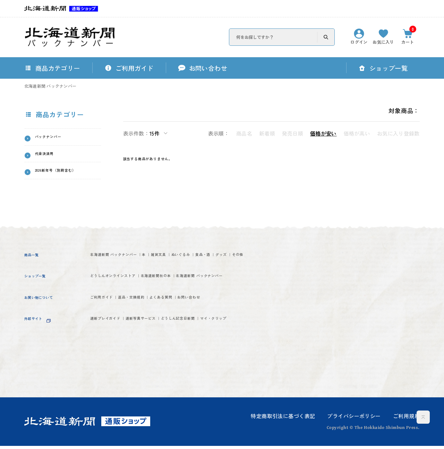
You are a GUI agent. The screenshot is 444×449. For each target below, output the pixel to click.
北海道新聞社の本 (201, 295)
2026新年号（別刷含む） (65, 181)
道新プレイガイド (116, 355)
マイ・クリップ (112, 368)
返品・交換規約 (159, 331)
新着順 (267, 133)
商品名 (244, 133)
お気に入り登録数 (398, 133)
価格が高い (357, 133)
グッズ (100, 272)
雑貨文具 (206, 259)
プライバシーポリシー (354, 419)
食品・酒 (281, 259)
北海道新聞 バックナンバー (50, 86)
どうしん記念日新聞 (239, 355)
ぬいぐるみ (244, 259)
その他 (128, 272)
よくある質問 (210, 331)
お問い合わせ (257, 331)
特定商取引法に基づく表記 (283, 419)
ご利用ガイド (109, 331)
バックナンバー (57, 138)
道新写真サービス (176, 355)
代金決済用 (51, 158)
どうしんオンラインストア (128, 295)
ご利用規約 (406, 419)
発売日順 (292, 133)
